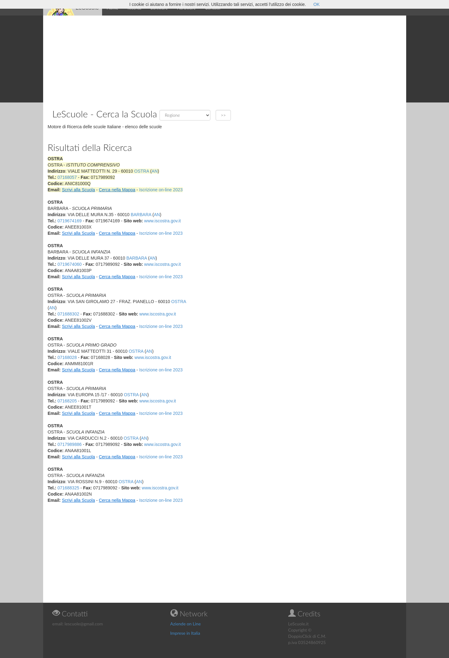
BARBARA (141, 214)
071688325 (68, 487)
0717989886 (69, 444)
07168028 (67, 357)
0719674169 (69, 220)
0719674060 (69, 264)
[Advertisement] (224, 59)
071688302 (68, 313)
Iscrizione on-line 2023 (160, 189)
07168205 (67, 400)
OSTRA (141, 171)
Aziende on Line (185, 623)
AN (155, 171)
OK (316, 4)
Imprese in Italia (185, 633)
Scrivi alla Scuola (78, 189)
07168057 (67, 177)
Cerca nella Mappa (117, 189)
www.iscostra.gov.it (162, 220)
